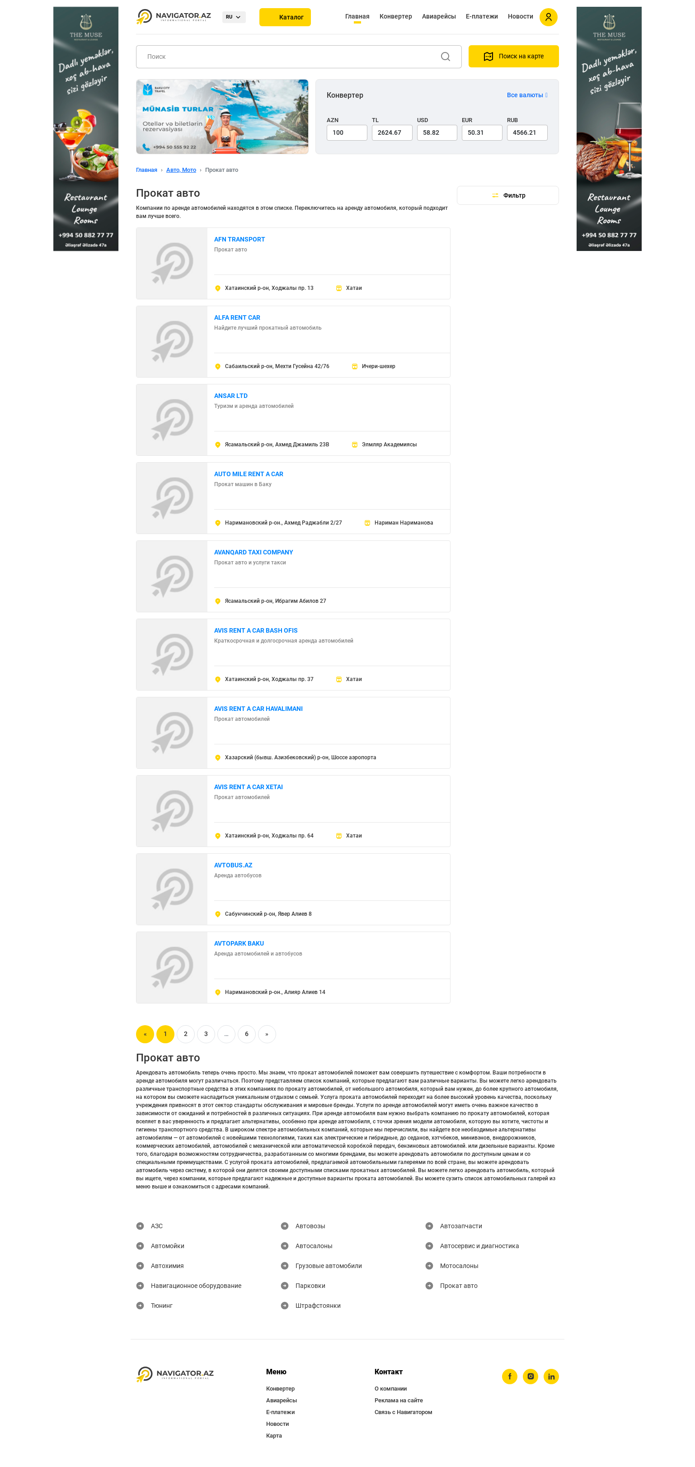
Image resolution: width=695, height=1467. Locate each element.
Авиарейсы (439, 16)
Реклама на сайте (399, 1400)
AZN (332, 120)
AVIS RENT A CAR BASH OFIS (256, 630)
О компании (391, 1388)
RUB (512, 120)
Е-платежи (482, 16)
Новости (520, 16)
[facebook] (509, 1376)
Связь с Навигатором (403, 1412)
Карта (274, 1435)
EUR (467, 120)
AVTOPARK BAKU (239, 943)
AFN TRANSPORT (239, 239)
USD (422, 120)
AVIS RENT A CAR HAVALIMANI (258, 708)
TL (375, 120)
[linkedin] (551, 1376)
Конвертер (396, 16)
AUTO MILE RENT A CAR (248, 474)
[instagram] (530, 1376)
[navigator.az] (175, 1375)
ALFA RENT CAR (237, 317)
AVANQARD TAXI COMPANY (253, 552)
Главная (357, 16)
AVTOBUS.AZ (233, 865)
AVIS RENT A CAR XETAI (248, 786)
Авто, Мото (181, 169)
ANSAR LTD (231, 395)
